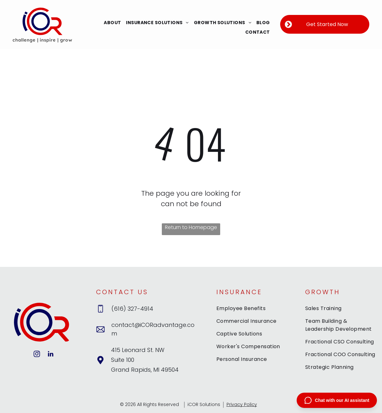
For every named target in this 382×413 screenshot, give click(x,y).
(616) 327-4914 (132, 309)
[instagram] (37, 354)
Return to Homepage (191, 227)
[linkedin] (50, 354)
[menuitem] (112, 23)
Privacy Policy (242, 404)
